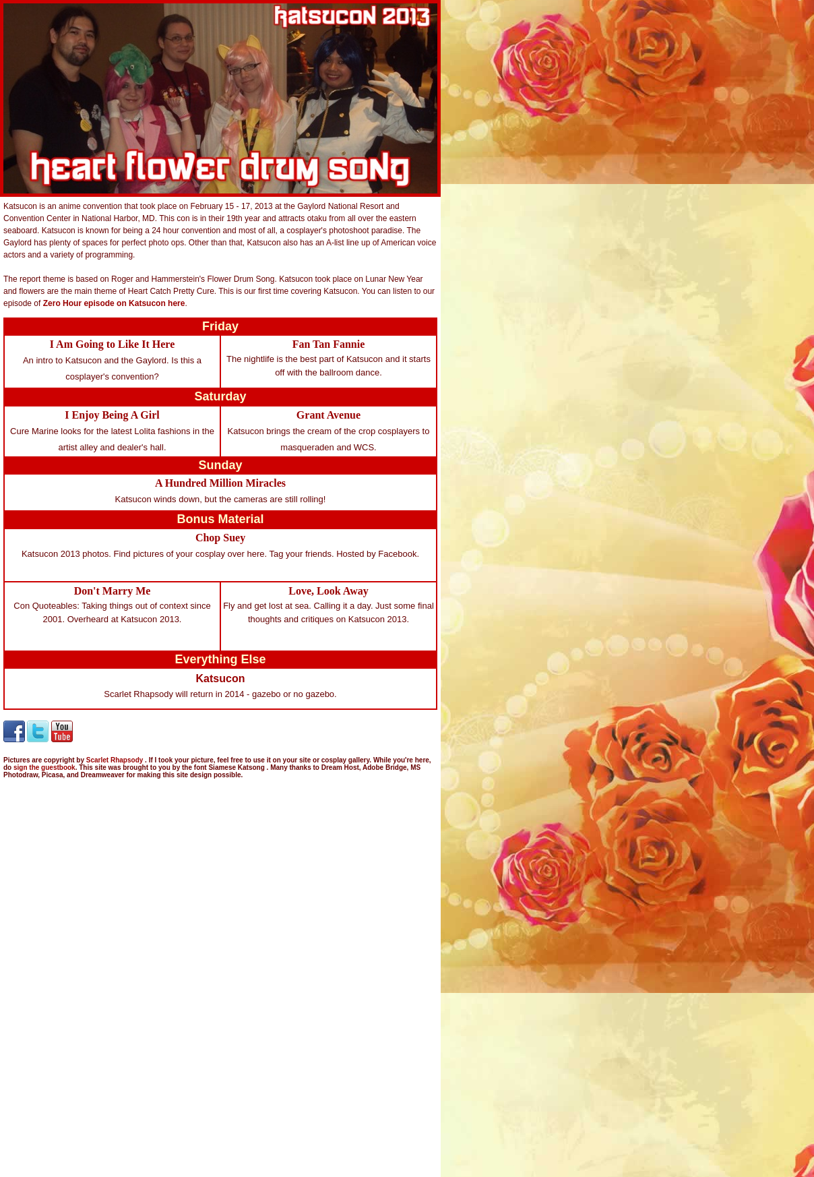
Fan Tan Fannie (328, 344)
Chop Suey (220, 537)
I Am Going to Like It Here (112, 344)
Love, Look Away (328, 591)
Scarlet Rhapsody (115, 760)
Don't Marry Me (112, 591)
